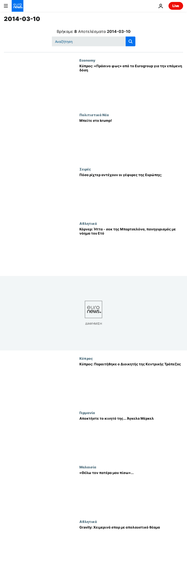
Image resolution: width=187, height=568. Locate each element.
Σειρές (85, 169)
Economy (87, 60)
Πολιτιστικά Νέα (94, 115)
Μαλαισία (87, 467)
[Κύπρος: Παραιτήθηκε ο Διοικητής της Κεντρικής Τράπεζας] (131, 383)
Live (175, 6)
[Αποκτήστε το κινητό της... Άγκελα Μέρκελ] (131, 438)
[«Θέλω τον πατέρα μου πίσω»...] (131, 492)
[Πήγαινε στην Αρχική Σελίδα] (17, 6)
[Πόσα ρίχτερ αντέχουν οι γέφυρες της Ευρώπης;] (131, 194)
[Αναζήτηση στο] (93, 41)
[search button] (130, 41)
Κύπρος (86, 358)
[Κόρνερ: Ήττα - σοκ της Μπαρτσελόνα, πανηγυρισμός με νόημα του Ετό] (131, 248)
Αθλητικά (88, 223)
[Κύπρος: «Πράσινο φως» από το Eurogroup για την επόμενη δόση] (131, 85)
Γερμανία (87, 413)
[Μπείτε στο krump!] (131, 140)
